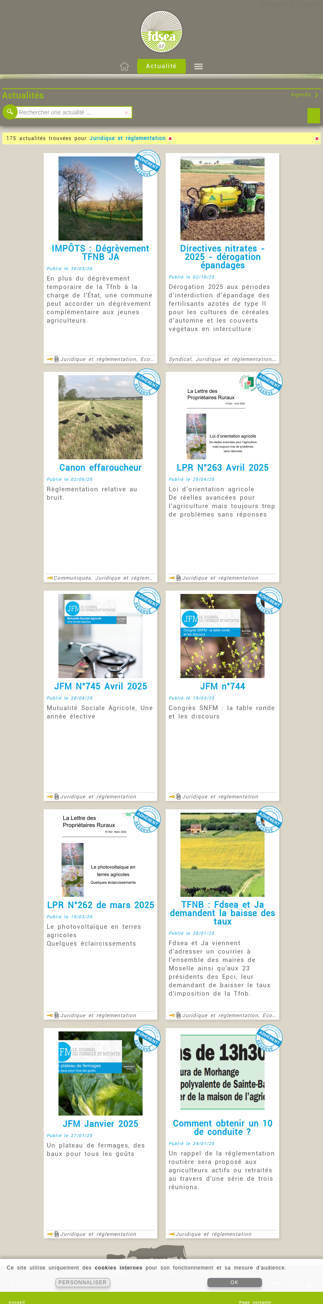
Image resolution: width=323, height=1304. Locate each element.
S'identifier (274, 4)
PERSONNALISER (82, 1282)
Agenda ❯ (305, 95)
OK (234, 1282)
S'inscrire (308, 4)
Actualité (161, 66)
